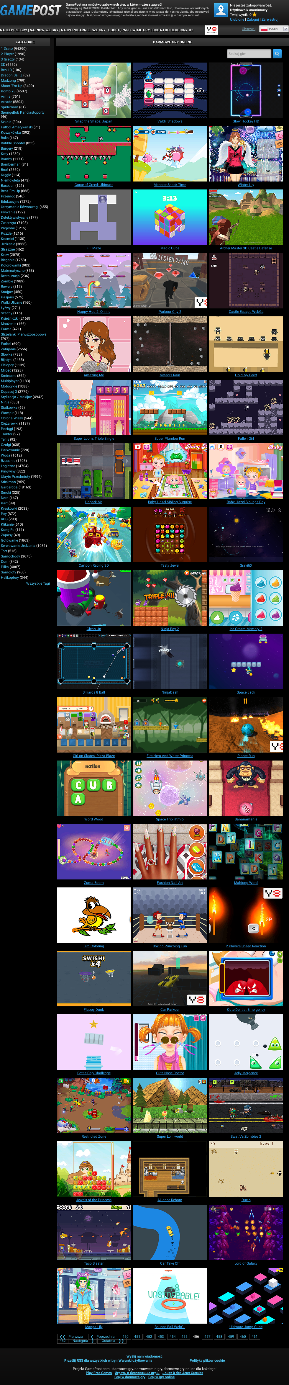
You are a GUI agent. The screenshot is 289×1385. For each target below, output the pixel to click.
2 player (7, 54)
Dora (5, 498)
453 (161, 1337)
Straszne (8, 249)
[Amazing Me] (94, 344)
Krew (5, 255)
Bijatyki (6, 360)
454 (173, 1337)
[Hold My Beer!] (246, 344)
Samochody (10, 556)
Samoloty (8, 572)
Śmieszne (8, 376)
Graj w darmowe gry (129, 1377)
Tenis (5, 439)
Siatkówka (9, 407)
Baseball (7, 186)
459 (231, 1337)
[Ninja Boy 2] (170, 598)
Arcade (6, 102)
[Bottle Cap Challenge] (94, 1042)
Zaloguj (253, 19)
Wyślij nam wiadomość (144, 1356)
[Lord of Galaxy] (246, 1232)
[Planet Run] (246, 725)
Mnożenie (8, 324)
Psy (4, 514)
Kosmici (7, 239)
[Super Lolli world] (170, 1105)
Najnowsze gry (44, 30)
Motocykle (9, 386)
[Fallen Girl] (246, 408)
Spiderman (9, 107)
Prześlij (70, 1360)
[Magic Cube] (170, 217)
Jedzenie (8, 244)
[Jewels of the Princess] (94, 1169)
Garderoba (9, 487)
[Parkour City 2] (170, 281)
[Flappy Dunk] (94, 979)
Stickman (8, 482)
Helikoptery (10, 577)
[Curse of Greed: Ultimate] (94, 154)
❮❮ (72, 1336)
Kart (4, 503)
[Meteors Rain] (170, 344)
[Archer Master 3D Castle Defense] (246, 217)
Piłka (5, 567)
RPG (4, 519)
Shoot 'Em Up (11, 86)
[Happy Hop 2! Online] (94, 281)
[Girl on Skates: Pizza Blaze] (94, 725)
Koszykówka (11, 132)
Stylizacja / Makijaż (16, 397)
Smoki (6, 492)
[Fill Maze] (94, 217)
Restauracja (10, 276)
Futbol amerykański (17, 127)
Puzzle (6, 233)
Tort (4, 551)
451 (137, 1337)
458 (219, 1337)
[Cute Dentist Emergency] (246, 979)
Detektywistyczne (14, 217)
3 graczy (8, 59)
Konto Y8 (8, 91)
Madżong (8, 81)
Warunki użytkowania (135, 1360)
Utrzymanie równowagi (20, 207)
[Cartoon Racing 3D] (94, 534)
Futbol (6, 344)
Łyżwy (6, 308)
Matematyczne (12, 271)
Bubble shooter (13, 143)
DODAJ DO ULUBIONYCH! (172, 30)
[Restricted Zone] (94, 1105)
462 (63, 1341)
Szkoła (6, 122)
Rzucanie (8, 461)
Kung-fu (7, 530)
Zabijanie (8, 349)
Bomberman (11, 164)
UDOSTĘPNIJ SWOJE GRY (129, 30)
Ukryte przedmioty (15, 477)
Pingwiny (8, 471)
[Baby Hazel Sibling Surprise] (170, 471)
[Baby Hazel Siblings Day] (246, 471)
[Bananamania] (246, 788)
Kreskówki (9, 508)
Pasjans (7, 297)
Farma (6, 329)
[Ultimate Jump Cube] (246, 1296)
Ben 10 (6, 70)
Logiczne (8, 466)
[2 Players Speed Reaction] (246, 915)
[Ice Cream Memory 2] (246, 598)
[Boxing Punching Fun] (170, 915)
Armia (6, 96)
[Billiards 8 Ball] (94, 661)
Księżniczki (10, 318)
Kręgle (6, 175)
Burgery (7, 148)
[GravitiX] (246, 534)
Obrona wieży (12, 418)
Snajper (7, 292)
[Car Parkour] (170, 979)
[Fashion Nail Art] (170, 852)
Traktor (6, 434)
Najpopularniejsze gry (83, 30)
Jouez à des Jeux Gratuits (182, 1373)
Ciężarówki (9, 423)
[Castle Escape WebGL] (246, 281)
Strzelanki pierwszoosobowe (23, 334)
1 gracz (7, 49)
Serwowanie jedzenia (18, 546)
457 (207, 1337)
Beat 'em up (10, 191)
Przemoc (8, 196)
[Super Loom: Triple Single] (94, 408)
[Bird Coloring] (94, 915)
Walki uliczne (11, 302)
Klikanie (7, 524)
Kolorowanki (11, 265)
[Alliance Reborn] (170, 1169)
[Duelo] (246, 1169)
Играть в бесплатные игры (137, 1373)
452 (149, 1337)
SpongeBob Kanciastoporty (23, 112)
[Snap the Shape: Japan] (94, 90)
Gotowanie (9, 540)
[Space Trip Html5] (170, 788)
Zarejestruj (270, 19)
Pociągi (7, 429)
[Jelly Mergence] (246, 1042)
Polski (269, 29)
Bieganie (7, 260)
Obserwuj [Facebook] (249, 29)
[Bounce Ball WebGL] (170, 1296)
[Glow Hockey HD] (246, 90)
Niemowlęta (10, 180)
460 (243, 1337)
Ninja (5, 402)
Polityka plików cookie (207, 1360)
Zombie (7, 281)
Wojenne (8, 228)
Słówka (6, 354)
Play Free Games (99, 1373)
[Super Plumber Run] (170, 408)
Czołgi (6, 445)
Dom (5, 562)
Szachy (6, 313)
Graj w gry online (161, 1377)
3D (3, 65)
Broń (4, 170)
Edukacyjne (10, 202)
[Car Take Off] (170, 1232)
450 (125, 1337)
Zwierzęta (8, 223)
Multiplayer (10, 381)
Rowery (6, 286)
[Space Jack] (246, 661)
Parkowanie (10, 450)
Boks (5, 138)
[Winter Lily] (246, 154)
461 (255, 1337)
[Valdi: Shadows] (170, 90)
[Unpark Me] (94, 471)
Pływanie (8, 212)
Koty (4, 154)
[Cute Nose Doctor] (170, 1042)
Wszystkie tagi (38, 583)
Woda (5, 455)
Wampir (7, 413)
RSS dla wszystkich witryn (97, 1360)
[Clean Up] (94, 598)
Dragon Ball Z (11, 75)
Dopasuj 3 (9, 392)
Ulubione (237, 19)
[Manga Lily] (94, 1296)
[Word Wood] (94, 788)
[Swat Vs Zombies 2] (246, 1105)
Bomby (6, 159)
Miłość (6, 370)
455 (184, 1337)
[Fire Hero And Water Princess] (170, 725)
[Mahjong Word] (246, 852)
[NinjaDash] (170, 661)
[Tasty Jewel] (170, 534)
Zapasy (7, 535)
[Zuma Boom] (94, 852)
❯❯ (112, 1340)
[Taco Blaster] (94, 1232)
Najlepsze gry (13, 30)
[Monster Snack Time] (170, 154)
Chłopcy (7, 365)
